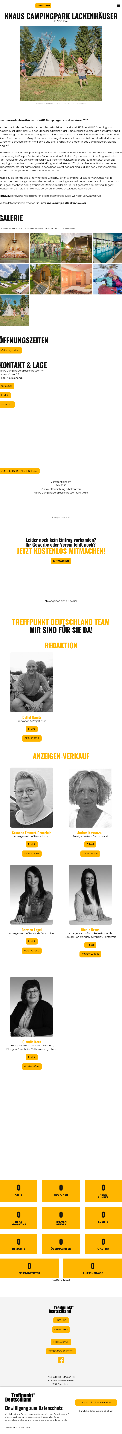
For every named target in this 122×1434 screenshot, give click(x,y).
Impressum (24, 1427)
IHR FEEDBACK (61, 1342)
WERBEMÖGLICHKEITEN (61, 1351)
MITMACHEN (43, 5)
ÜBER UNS (61, 1320)
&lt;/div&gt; (61, 879)
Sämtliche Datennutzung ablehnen (96, 1411)
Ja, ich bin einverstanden (96, 1402)
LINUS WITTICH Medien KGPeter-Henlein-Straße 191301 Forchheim (61, 1380)
